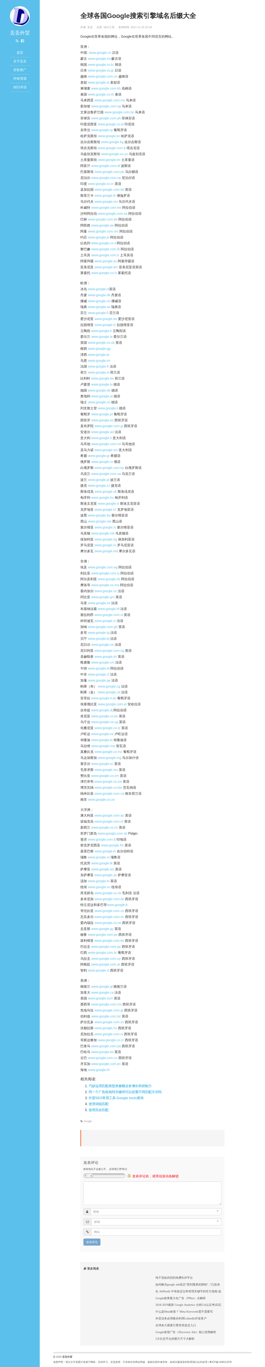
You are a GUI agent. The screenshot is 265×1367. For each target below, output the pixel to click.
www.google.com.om (103, 231)
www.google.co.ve (108, 923)
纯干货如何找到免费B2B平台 (174, 1277)
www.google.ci (105, 621)
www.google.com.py (106, 946)
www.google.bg (106, 539)
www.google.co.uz (114, 154)
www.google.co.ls (104, 273)
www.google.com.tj (111, 148)
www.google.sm (106, 450)
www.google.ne (102, 644)
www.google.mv (106, 201)
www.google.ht (99, 1070)
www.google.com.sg (106, 106)
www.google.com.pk (109, 172)
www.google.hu (102, 497)
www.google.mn (99, 58)
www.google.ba (99, 515)
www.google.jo (98, 237)
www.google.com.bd (109, 189)
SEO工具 (108, 27)
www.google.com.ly (105, 573)
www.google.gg (99, 348)
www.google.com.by (109, 468)
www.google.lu (102, 384)
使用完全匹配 (98, 1110)
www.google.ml (99, 603)
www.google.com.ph (106, 118)
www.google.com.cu (102, 1058)
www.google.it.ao (103, 698)
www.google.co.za (101, 799)
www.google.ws (102, 869)
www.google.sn (106, 591)
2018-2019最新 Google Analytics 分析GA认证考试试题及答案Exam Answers (202, 1304)
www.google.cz (99, 485)
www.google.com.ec (109, 917)
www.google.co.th (101, 94)
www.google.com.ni (109, 1034)
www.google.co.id (111, 124)
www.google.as (106, 875)
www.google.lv (105, 325)
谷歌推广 (19, 70)
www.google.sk (106, 491)
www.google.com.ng (109, 650)
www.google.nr (99, 857)
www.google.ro (105, 545)
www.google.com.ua (106, 474)
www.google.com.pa (106, 1046)
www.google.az (106, 261)
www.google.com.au (109, 815)
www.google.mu (106, 770)
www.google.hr (105, 509)
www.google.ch (99, 402)
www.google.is (98, 289)
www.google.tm (109, 160)
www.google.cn (100, 52)
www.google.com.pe (103, 934)
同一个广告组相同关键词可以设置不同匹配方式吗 (125, 1092)
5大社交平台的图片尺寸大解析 (175, 1338)
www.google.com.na (109, 793)
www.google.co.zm (105, 776)
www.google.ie (102, 336)
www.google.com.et (112, 704)
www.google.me (99, 521)
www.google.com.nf (109, 821)
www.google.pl (98, 480)
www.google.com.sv (109, 1022)
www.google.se (99, 307)
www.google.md (106, 551)
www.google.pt (102, 414)
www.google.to (99, 881)
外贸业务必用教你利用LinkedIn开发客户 (181, 1318)
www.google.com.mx (106, 1004)
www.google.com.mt (106, 444)
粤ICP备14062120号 (220, 1362)
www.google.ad (102, 432)
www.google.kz (109, 136)
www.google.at (102, 396)
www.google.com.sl (109, 615)
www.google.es (102, 420)
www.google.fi (98, 313)
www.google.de (99, 390)
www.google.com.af (105, 166)
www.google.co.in (101, 184)
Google (88, 1121)
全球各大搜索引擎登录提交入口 (175, 1325)
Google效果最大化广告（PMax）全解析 (180, 1298)
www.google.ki (105, 851)
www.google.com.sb (112, 833)
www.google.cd (109, 692)
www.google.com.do (109, 899)
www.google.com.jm (106, 1064)
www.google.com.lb (105, 249)
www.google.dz (109, 579)
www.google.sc (102, 764)
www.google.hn (106, 1028)
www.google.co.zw (108, 781)
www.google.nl (98, 372)
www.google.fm (112, 845)
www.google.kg (112, 142)
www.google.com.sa (112, 213)
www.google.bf (108, 609)
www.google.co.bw (108, 787)
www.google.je (98, 354)
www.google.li (108, 408)
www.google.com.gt (109, 1010)
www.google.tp (102, 130)
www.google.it (101, 438)
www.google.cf (98, 674)
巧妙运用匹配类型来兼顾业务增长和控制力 (120, 1086)
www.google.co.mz (108, 752)
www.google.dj (102, 710)
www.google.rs (105, 527)
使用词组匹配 (98, 1104)
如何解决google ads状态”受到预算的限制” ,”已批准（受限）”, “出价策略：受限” (206, 1284)
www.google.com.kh (106, 88)
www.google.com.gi (109, 426)
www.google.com (100, 998)
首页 (20, 52)
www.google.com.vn (102, 76)
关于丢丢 (19, 61)
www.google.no (99, 301)
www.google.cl (98, 970)
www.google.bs (102, 1052)
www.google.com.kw (106, 207)
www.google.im (99, 360)
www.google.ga (99, 680)
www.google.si (108, 503)
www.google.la (98, 82)
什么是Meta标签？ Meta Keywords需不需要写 (184, 1311)
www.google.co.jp (101, 70)
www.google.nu (99, 887)
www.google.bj (98, 638)
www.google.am (106, 267)
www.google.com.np (106, 178)
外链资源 (19, 78)
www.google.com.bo (109, 940)
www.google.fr (98, 366)
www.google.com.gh (103, 627)
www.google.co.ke (104, 716)
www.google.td (99, 668)
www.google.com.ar (105, 964)
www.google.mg (109, 758)
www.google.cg (109, 686)
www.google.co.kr (101, 64)
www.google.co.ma (105, 585)
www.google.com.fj (102, 839)
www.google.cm (102, 662)
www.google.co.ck (108, 893)
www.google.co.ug (104, 722)
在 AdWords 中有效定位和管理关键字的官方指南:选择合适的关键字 (198, 1291)
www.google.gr (99, 456)
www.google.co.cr (111, 1040)
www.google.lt (101, 331)
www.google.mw (103, 746)
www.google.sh (106, 656)
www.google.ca (102, 992)
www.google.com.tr (105, 255)
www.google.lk (105, 195)
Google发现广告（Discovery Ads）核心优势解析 (185, 1332)
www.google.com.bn (119, 112)
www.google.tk (102, 863)
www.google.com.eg (103, 567)
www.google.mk (102, 533)
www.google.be (102, 378)
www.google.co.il (103, 243)
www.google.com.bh (103, 219)
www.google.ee (106, 319)
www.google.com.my (110, 100)
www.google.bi (102, 740)
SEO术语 (20, 87)
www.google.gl (102, 986)
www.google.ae (102, 225)
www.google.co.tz (107, 728)
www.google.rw (102, 734)
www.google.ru (102, 462)
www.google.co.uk (101, 342)
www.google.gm (103, 597)
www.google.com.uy (106, 958)
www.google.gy (102, 929)
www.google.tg (99, 632)
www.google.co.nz (104, 827)
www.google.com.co (109, 911)
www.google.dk (99, 295)
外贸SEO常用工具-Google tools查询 (116, 1098)
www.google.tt (117, 905)
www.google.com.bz (106, 1016)
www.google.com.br (102, 952)
